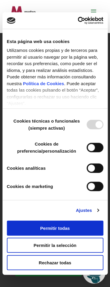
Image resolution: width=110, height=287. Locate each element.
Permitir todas (55, 227)
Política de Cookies (43, 83)
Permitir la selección (55, 245)
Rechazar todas (55, 262)
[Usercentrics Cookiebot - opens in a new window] (78, 20)
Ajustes (84, 210)
